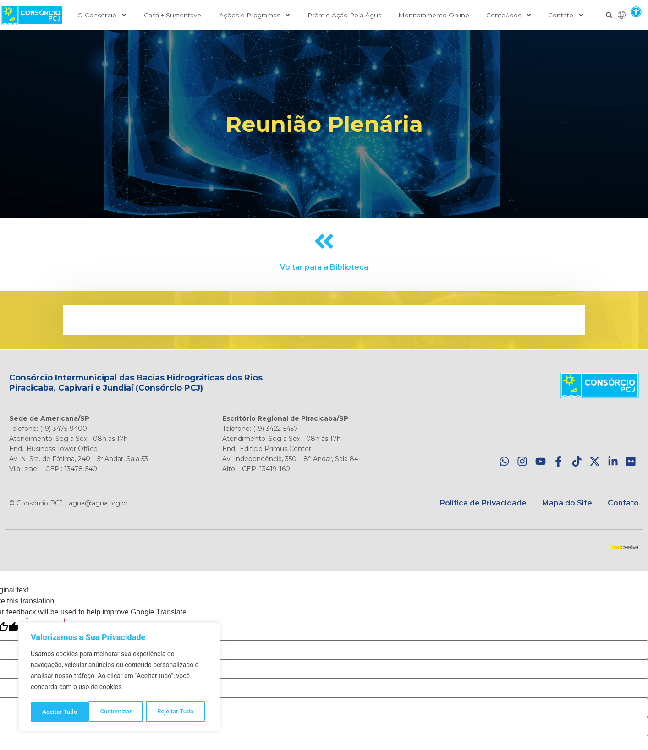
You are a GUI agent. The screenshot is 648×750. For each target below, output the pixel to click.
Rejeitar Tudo (118, 712)
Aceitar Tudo (179, 712)
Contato (566, 15)
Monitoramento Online (433, 15)
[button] (636, 11)
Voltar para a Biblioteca (324, 267)
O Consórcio (102, 15)
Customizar (57, 712)
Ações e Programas (255, 15)
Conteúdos (509, 15)
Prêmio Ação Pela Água (345, 15)
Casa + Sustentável (173, 15)
